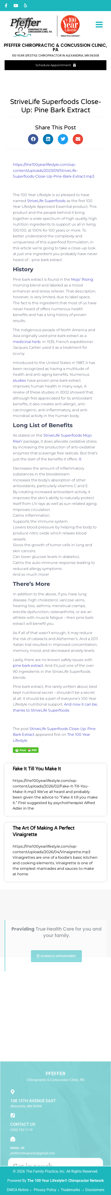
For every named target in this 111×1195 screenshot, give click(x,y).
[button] (33, 139)
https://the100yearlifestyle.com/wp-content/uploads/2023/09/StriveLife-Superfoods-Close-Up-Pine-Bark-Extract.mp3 (53, 170)
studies (19, 380)
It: (80, 459)
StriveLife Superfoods (46, 201)
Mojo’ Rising (82, 279)
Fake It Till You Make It (37, 769)
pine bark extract (28, 665)
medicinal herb (27, 342)
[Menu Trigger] (99, 24)
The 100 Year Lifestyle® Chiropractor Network (65, 1180)
